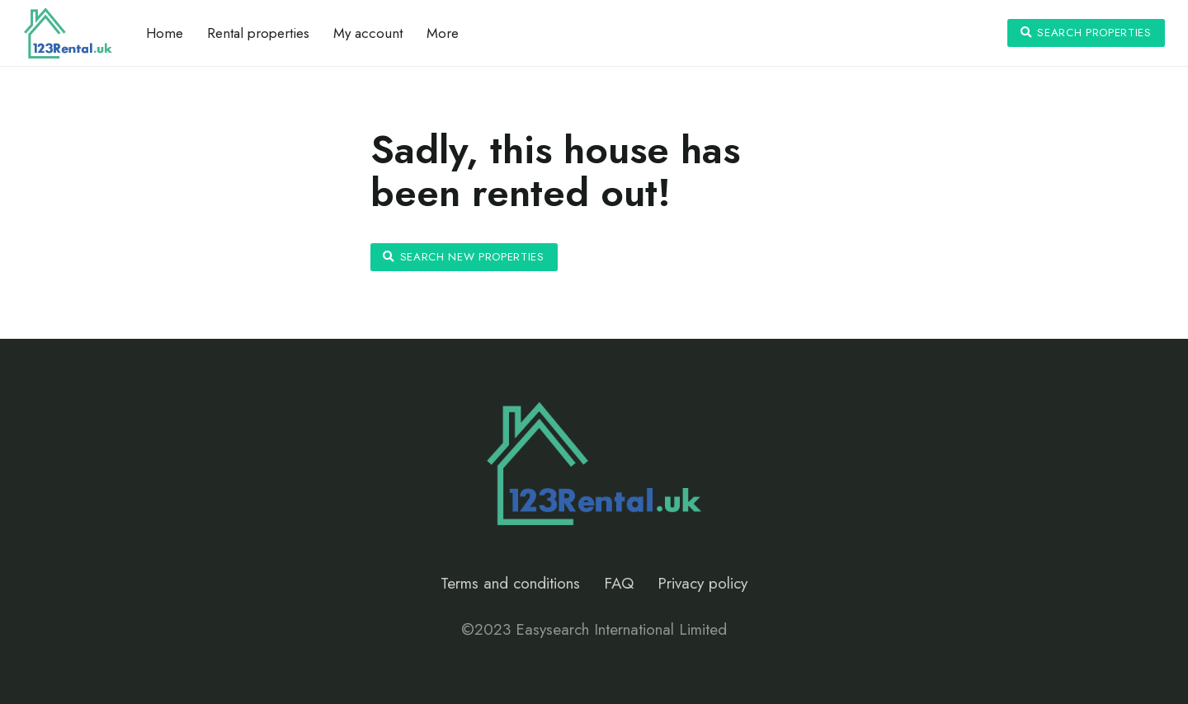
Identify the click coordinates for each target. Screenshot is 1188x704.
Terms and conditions (510, 583)
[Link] (68, 33)
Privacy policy (702, 583)
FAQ (619, 583)
